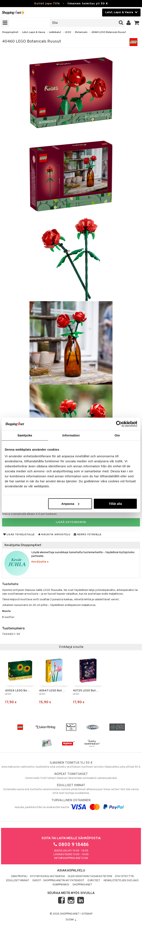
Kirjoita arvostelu (54, 534)
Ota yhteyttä (124, 876)
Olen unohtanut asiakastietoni (90, 876)
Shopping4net (10, 32)
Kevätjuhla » (40, 562)
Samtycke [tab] (24, 435)
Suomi (71, 919)
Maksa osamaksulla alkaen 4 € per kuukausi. (29, 514)
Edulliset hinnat (17, 880)
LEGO (68, 32)
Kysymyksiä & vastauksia (47, 876)
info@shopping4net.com (71, 858)
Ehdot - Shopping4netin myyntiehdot (58, 880)
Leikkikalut (55, 32)
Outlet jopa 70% (47, 3)
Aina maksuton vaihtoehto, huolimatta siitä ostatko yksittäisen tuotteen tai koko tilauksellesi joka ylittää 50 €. (71, 765)
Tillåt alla (115, 503)
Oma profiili (19, 876)
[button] (136, 23)
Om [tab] (117, 435)
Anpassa (70, 503)
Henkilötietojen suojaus (121, 880)
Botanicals (81, 32)
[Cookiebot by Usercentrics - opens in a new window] (119, 424)
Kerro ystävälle (87, 534)
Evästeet (94, 880)
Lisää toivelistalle (19, 534)
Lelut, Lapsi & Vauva (33, 32)
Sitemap (87, 914)
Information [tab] (71, 435)
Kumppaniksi (61, 884)
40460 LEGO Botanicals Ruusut (108, 32)
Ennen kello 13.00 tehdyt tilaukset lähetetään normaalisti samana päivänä (71, 776)
